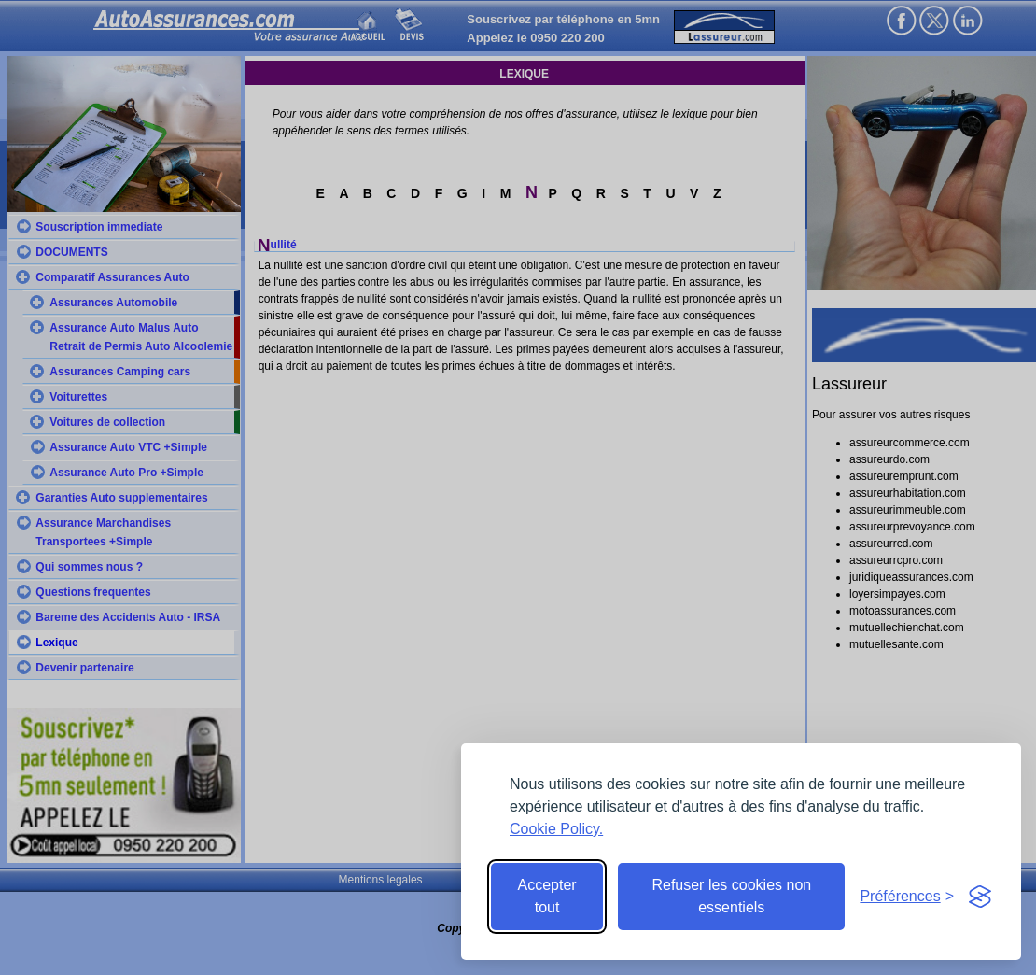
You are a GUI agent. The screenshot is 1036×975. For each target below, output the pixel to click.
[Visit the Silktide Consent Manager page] (980, 896)
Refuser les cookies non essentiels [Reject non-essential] (731, 896)
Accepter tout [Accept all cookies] (547, 896)
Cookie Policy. (556, 829)
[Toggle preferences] (907, 896)
